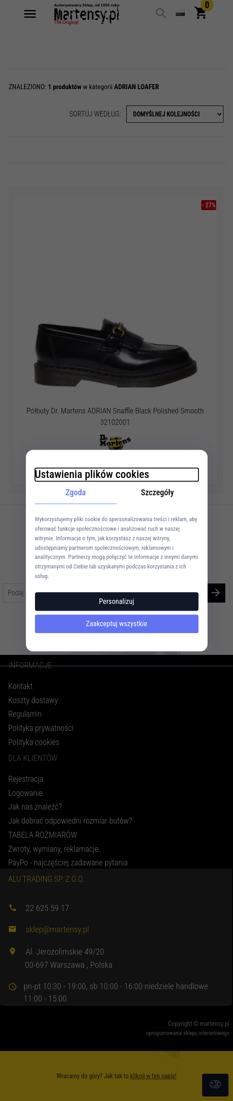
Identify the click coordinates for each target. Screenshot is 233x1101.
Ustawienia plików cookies (92, 474)
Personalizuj (116, 601)
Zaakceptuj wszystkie (116, 623)
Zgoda (75, 492)
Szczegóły (157, 492)
